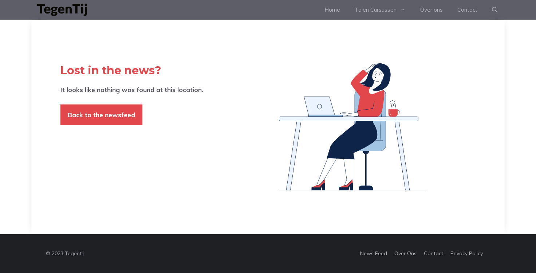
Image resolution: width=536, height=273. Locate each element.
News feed (373, 253)
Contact (467, 9)
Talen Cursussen (384, 10)
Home (332, 9)
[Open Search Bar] (495, 10)
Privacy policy (466, 253)
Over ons (431, 9)
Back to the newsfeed (101, 115)
